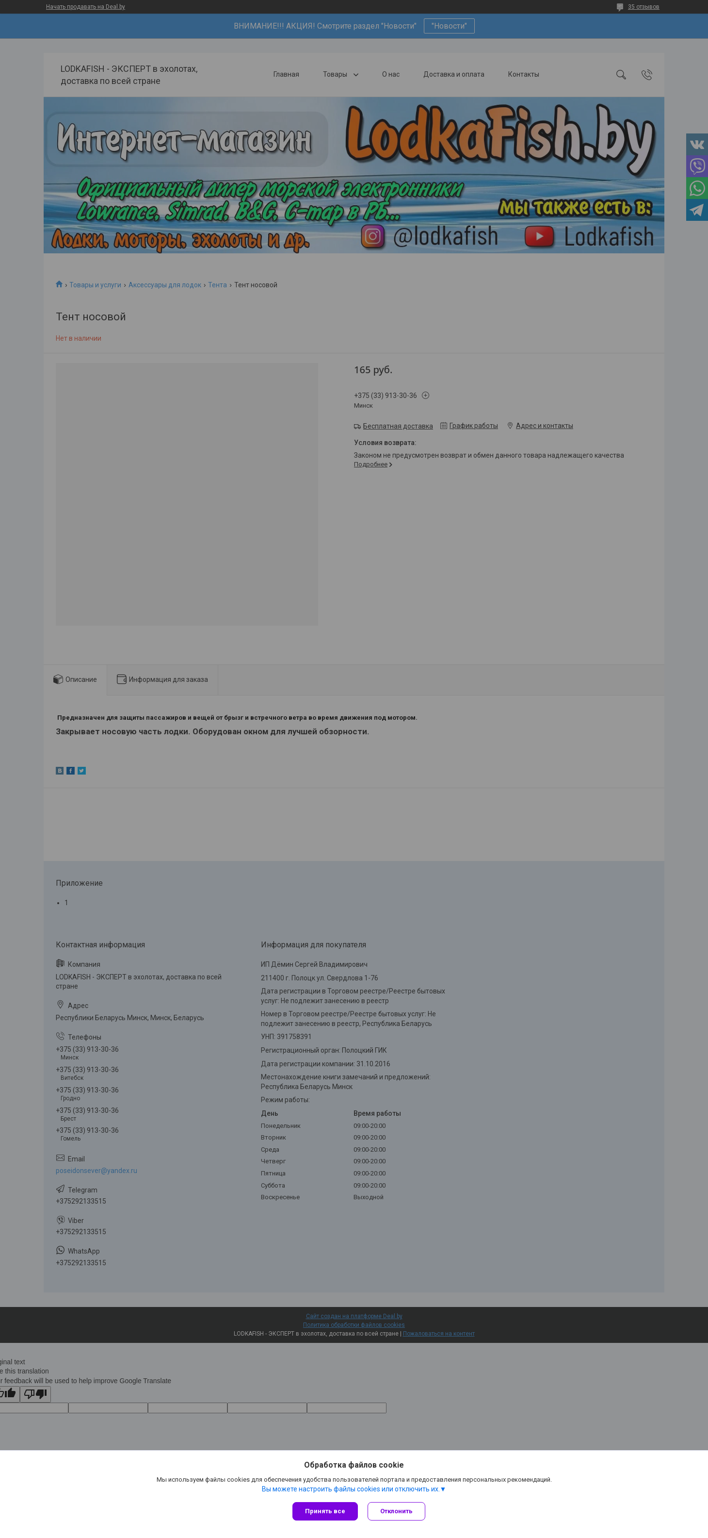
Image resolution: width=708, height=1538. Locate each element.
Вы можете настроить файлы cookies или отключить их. (351, 1489)
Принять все (325, 1511)
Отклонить (396, 1511)
